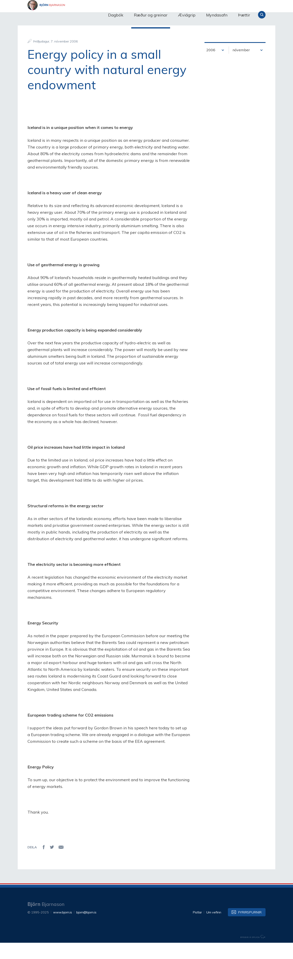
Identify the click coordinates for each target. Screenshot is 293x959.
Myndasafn (216, 14)
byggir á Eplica (253, 953)
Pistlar (197, 928)
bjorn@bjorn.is (86, 928)
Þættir (244, 14)
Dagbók (115, 14)
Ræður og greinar (150, 14)
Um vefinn (213, 928)
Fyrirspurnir (249, 928)
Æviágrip (187, 14)
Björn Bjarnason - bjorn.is (68, 14)
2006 (210, 66)
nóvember (241, 66)
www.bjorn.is (62, 928)
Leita (262, 15)
